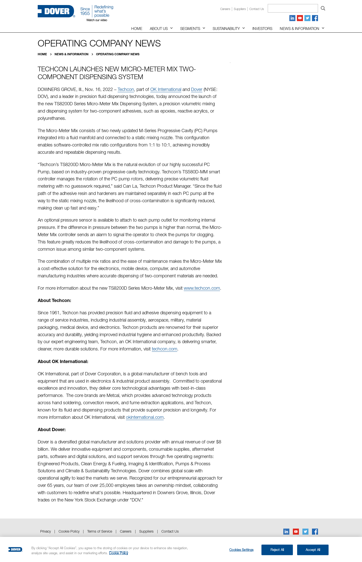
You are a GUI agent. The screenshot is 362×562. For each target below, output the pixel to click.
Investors (262, 28)
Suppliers (240, 9)
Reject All (277, 550)
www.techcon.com (202, 288)
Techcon (126, 89)
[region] (181, 549)
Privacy (45, 531)
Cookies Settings (241, 550)
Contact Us (170, 531)
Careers (225, 9)
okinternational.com (145, 417)
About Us (159, 28)
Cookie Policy (69, 531)
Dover (196, 89)
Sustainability (226, 28)
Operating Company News (118, 54)
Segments (190, 28)
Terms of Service (99, 531)
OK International (165, 89)
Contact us (256, 9)
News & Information (299, 28)
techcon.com (164, 348)
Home (136, 28)
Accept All (313, 550)
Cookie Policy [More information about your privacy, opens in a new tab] (118, 553)
